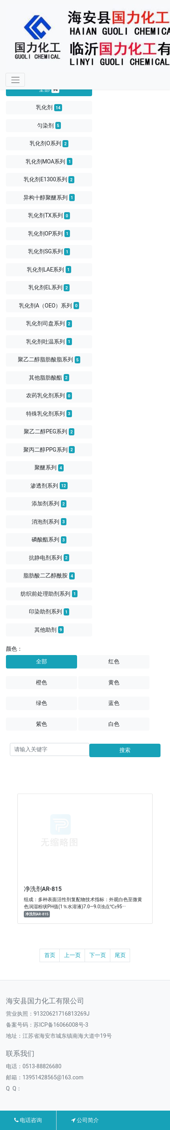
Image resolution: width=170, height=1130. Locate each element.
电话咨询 (28, 1120)
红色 (113, 661)
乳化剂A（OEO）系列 (49, 305)
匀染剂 (49, 125)
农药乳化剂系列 (49, 395)
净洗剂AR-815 (53, 881)
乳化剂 (49, 107)
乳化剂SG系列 (49, 251)
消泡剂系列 (49, 521)
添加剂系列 (49, 503)
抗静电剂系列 (49, 557)
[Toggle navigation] (15, 80)
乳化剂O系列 (49, 143)
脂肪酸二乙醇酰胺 (49, 575)
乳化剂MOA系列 (49, 161)
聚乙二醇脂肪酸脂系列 (49, 359)
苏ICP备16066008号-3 (61, 1025)
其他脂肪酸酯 (49, 377)
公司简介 (85, 1120)
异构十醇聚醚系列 (49, 197)
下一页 (97, 955)
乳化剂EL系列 (48, 287)
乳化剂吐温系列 (49, 341)
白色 (113, 724)
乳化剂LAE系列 (49, 269)
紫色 (41, 724)
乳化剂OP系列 (49, 233)
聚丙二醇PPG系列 (48, 449)
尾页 (120, 955)
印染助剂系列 (49, 611)
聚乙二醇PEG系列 (49, 431)
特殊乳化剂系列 (49, 413)
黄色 (113, 682)
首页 (49, 955)
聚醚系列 (49, 467)
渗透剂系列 (49, 485)
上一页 (72, 955)
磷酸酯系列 (49, 539)
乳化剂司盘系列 (49, 323)
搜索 (124, 750)
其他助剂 (49, 629)
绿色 (41, 703)
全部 (49, 89)
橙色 (41, 682)
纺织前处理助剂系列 (49, 593)
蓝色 (113, 703)
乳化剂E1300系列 (49, 179)
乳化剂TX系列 (49, 215)
